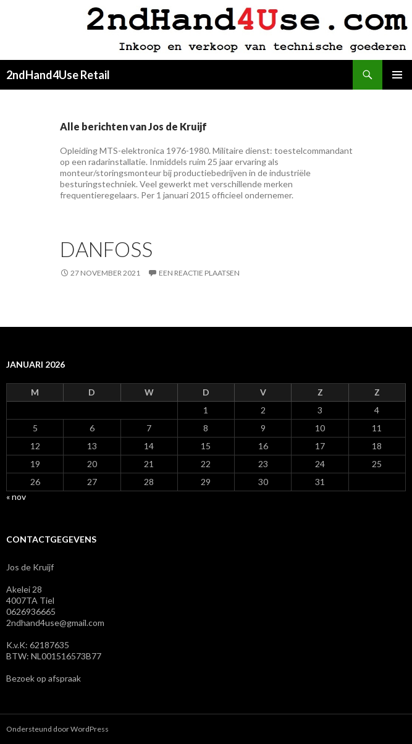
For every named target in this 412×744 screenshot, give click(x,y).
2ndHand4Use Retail (58, 75)
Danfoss (106, 249)
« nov (16, 496)
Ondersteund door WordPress (57, 728)
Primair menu (397, 75)
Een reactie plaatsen (199, 272)
